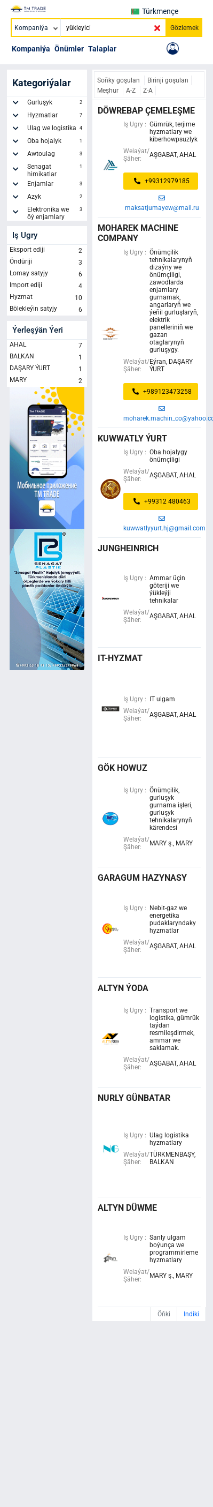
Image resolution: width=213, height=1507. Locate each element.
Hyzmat (47, 298)
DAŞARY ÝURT (47, 369)
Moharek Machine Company (138, 233)
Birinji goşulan (167, 80)
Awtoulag (55, 155)
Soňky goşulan (119, 80)
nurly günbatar (134, 1098)
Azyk (55, 198)
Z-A (148, 90)
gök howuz (122, 768)
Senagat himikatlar (55, 170)
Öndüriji (47, 262)
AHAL (47, 345)
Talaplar (102, 48)
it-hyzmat (120, 658)
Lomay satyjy (47, 274)
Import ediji (47, 286)
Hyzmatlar (55, 116)
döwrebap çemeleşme (146, 111)
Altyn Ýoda (123, 988)
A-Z (131, 90)
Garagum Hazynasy (142, 878)
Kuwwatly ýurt (132, 438)
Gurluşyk (55, 104)
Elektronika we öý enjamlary (55, 213)
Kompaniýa (31, 48)
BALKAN (47, 357)
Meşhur (108, 90)
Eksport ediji (47, 251)
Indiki (191, 1314)
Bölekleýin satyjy (47, 309)
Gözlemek (184, 28)
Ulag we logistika (55, 129)
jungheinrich (128, 548)
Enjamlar (55, 185)
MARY (47, 381)
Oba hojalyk (55, 142)
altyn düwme (127, 1208)
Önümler (69, 48)
